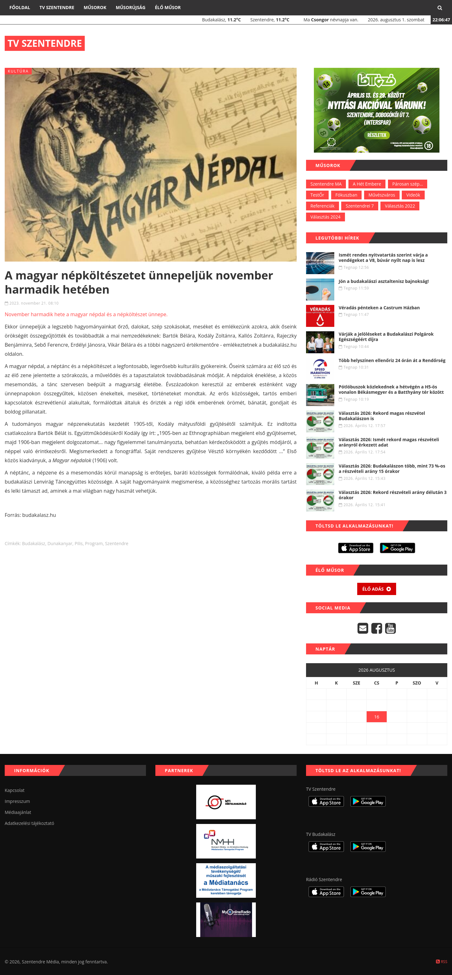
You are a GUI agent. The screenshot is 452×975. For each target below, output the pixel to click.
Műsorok (94, 7)
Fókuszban (347, 195)
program (94, 543)
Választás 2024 (325, 217)
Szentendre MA (326, 184)
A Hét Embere (367, 184)
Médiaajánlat (18, 812)
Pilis (79, 543)
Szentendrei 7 (360, 206)
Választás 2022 (400, 206)
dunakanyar (59, 543)
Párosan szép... (407, 184)
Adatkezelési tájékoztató (29, 823)
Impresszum (17, 801)
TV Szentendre (57, 7)
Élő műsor (167, 7)
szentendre (116, 543)
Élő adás (376, 589)
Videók (413, 195)
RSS (441, 961)
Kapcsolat (14, 790)
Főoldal (19, 7)
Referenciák (322, 206)
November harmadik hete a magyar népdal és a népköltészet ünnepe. (86, 314)
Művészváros (382, 195)
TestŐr (317, 195)
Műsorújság (131, 7)
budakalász (33, 543)
